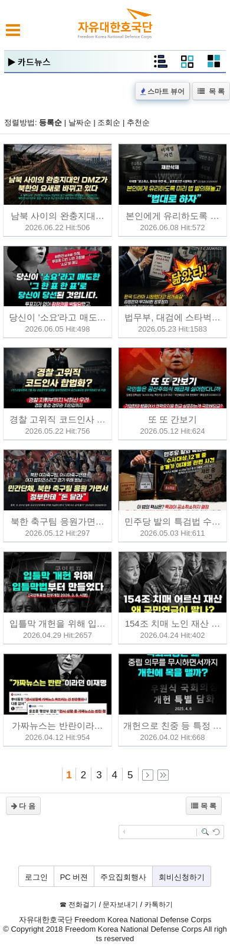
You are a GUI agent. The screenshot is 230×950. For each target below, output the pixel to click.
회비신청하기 (182, 877)
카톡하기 (158, 904)
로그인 (36, 877)
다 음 (23, 806)
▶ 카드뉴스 (29, 61)
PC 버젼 (74, 877)
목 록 (211, 91)
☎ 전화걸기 (78, 904)
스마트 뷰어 (162, 91)
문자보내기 (120, 904)
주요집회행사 (123, 877)
